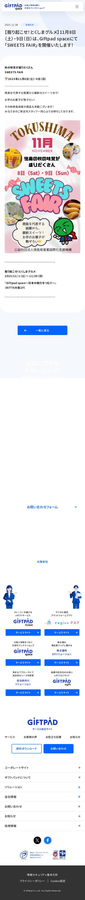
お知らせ (75, 737)
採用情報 (11, 826)
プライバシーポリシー (32, 881)
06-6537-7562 (42, 571)
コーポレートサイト (17, 768)
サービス (10, 737)
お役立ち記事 (54, 737)
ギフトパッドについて (18, 777)
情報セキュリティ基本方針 (42, 874)
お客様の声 (30, 737)
